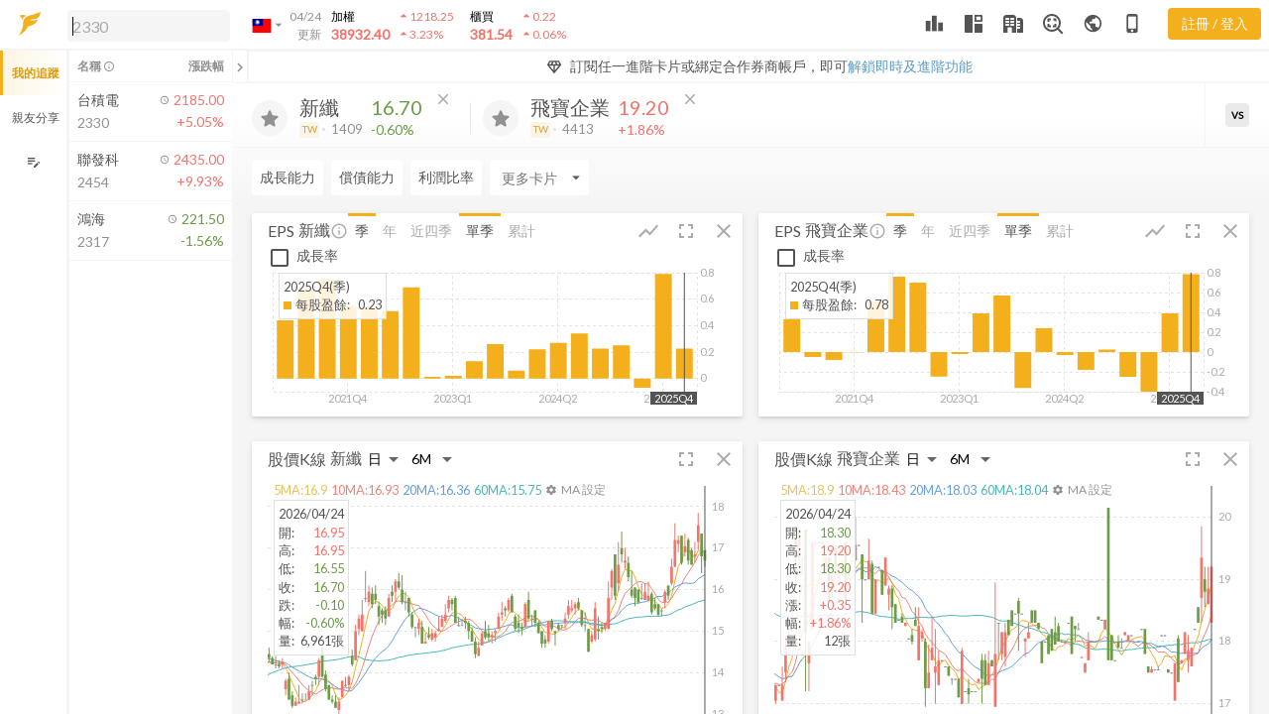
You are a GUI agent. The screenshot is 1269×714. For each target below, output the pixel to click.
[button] (144, 25)
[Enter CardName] (539, 177)
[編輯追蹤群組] (33, 162)
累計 (521, 230)
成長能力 (287, 177)
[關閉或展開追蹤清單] (240, 66)
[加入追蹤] (270, 118)
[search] (148, 26)
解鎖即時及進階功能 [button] (910, 66)
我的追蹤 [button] (35, 72)
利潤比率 (446, 177)
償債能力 (367, 177)
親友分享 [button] (35, 117)
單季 (480, 230)
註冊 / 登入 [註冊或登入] (1215, 23)
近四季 (431, 230)
